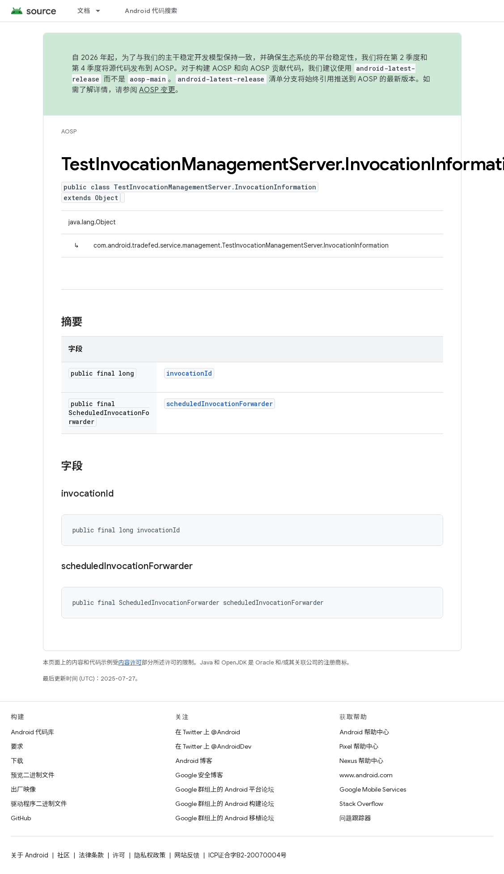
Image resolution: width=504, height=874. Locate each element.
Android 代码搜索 (151, 11)
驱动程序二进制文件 (39, 804)
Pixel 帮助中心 (358, 746)
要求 (17, 746)
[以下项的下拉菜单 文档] (102, 10)
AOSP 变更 (157, 90)
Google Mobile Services (372, 789)
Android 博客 (193, 761)
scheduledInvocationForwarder (219, 403)
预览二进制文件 (33, 775)
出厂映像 (23, 789)
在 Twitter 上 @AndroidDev (213, 746)
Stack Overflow (361, 804)
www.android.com (366, 775)
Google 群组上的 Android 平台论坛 (224, 789)
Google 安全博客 (199, 775)
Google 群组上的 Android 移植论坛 (224, 818)
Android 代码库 (32, 732)
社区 (63, 855)
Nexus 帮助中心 (361, 761)
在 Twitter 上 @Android (207, 732)
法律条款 (91, 855)
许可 (119, 855)
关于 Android (29, 855)
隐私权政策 (149, 855)
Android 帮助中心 (364, 732)
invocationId (189, 373)
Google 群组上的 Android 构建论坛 (224, 804)
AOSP (68, 131)
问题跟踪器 (355, 818)
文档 (83, 11)
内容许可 (130, 662)
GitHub (21, 818)
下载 (17, 761)
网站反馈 (186, 855)
